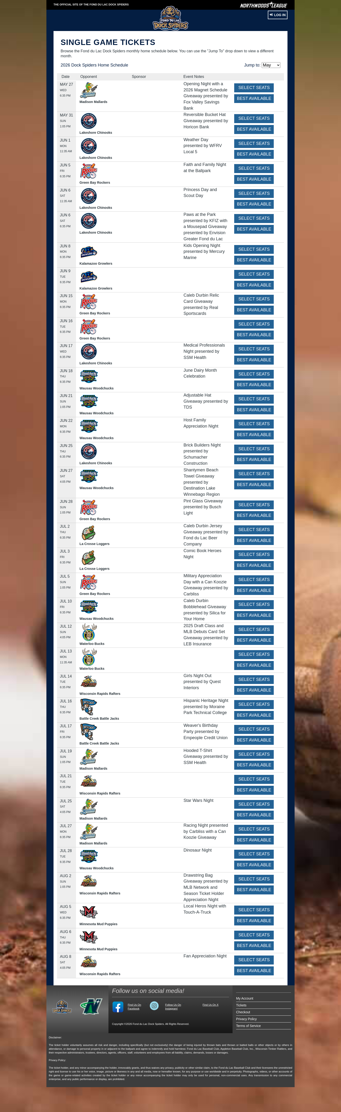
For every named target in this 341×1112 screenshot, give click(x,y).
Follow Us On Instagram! (173, 1006)
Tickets (241, 1005)
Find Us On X (211, 1004)
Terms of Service (248, 1026)
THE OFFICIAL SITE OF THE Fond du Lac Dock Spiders (91, 4)
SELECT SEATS (254, 87)
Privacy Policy (246, 1019)
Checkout (243, 1012)
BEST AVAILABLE (254, 98)
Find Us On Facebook (134, 1006)
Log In (278, 15)
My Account (244, 998)
